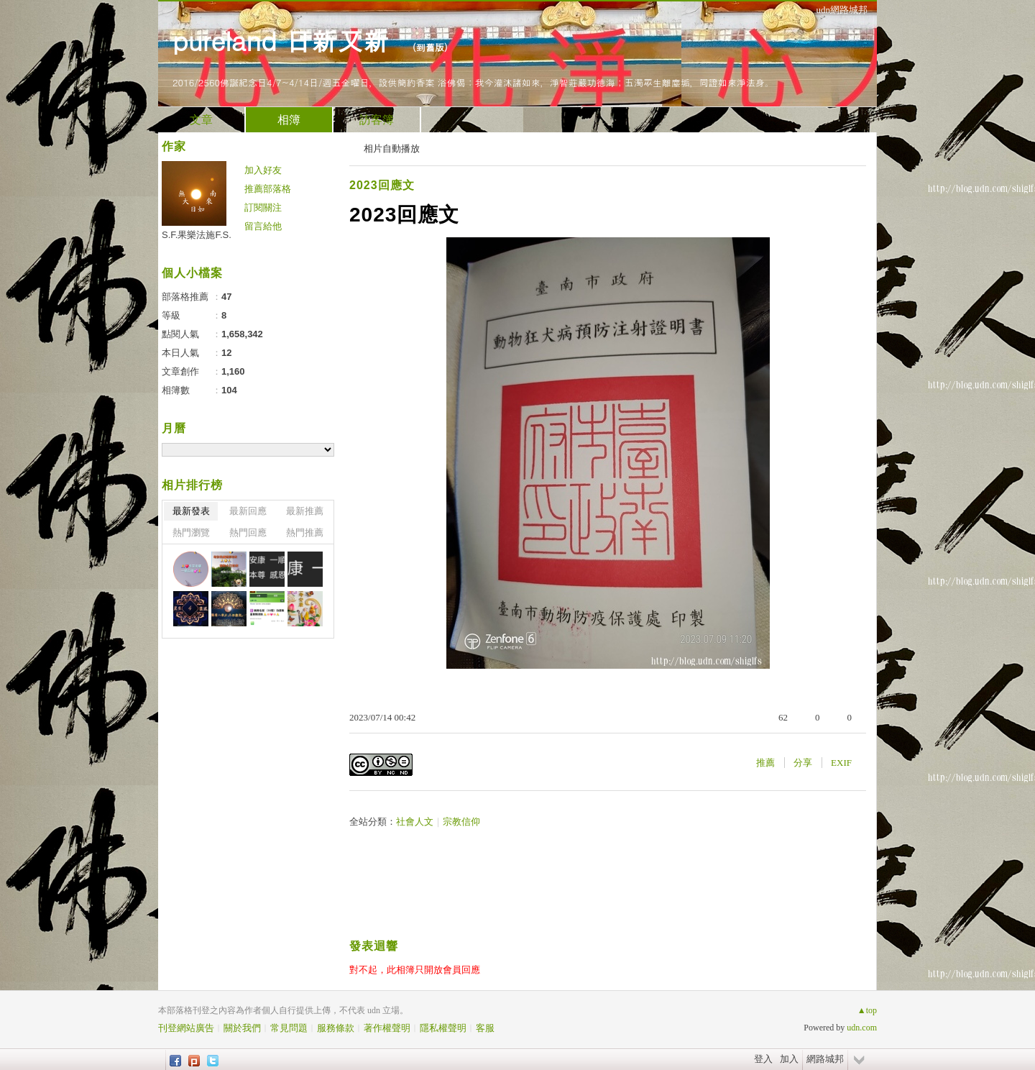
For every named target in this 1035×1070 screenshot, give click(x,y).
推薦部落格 (267, 188)
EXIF (841, 762)
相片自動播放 (392, 148)
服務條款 (335, 1028)
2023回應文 (382, 185)
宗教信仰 (461, 821)
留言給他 (263, 226)
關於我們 (242, 1028)
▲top (867, 1010)
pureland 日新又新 (284, 40)
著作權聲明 (387, 1028)
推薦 (765, 762)
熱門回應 (248, 532)
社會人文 (414, 821)
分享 (803, 762)
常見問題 (289, 1028)
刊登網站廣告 (186, 1028)
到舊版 (430, 47)
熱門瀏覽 (191, 532)
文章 (201, 120)
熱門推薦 (304, 532)
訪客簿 (376, 120)
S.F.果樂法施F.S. (196, 234)
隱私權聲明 (443, 1028)
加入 (789, 1058)
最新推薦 (304, 511)
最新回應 (248, 511)
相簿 (288, 120)
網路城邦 (825, 1058)
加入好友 (263, 170)
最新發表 (191, 511)
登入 (763, 1058)
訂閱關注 (263, 207)
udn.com (862, 1028)
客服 (485, 1028)
